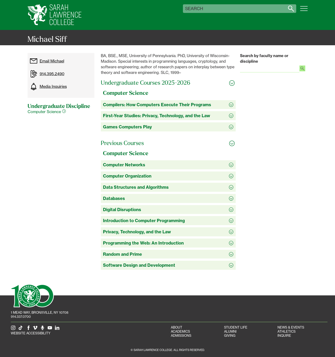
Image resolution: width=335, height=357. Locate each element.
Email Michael (47, 61)
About (176, 327)
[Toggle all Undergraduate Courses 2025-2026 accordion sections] (168, 83)
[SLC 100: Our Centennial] (32, 295)
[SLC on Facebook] (28, 329)
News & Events (290, 327)
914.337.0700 (21, 317)
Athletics (286, 331)
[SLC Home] (54, 15)
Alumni (230, 331)
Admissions (181, 336)
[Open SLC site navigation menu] (304, 11)
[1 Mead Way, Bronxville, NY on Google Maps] (39, 312)
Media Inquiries (48, 86)
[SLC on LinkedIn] (58, 329)
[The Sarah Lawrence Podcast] (43, 329)
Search (194, 8)
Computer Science (47, 111)
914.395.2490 (47, 74)
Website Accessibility (30, 333)
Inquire (284, 336)
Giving (229, 336)
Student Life (235, 327)
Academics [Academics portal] (180, 331)
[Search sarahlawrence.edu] (291, 8)
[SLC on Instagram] (14, 329)
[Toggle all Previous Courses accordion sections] (168, 143)
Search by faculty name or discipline (264, 58)
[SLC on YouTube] (50, 329)
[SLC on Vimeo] (36, 329)
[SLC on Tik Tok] (21, 329)
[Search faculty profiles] (302, 69)
